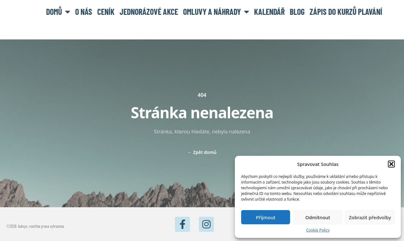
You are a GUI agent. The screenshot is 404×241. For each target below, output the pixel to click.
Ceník (106, 11)
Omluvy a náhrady (216, 11)
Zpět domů (202, 152)
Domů (58, 11)
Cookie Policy (318, 230)
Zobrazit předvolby (370, 217)
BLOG (297, 11)
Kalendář (269, 11)
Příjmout (265, 217)
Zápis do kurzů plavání (346, 11)
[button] (391, 164)
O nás (83, 11)
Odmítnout (317, 217)
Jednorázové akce (149, 11)
